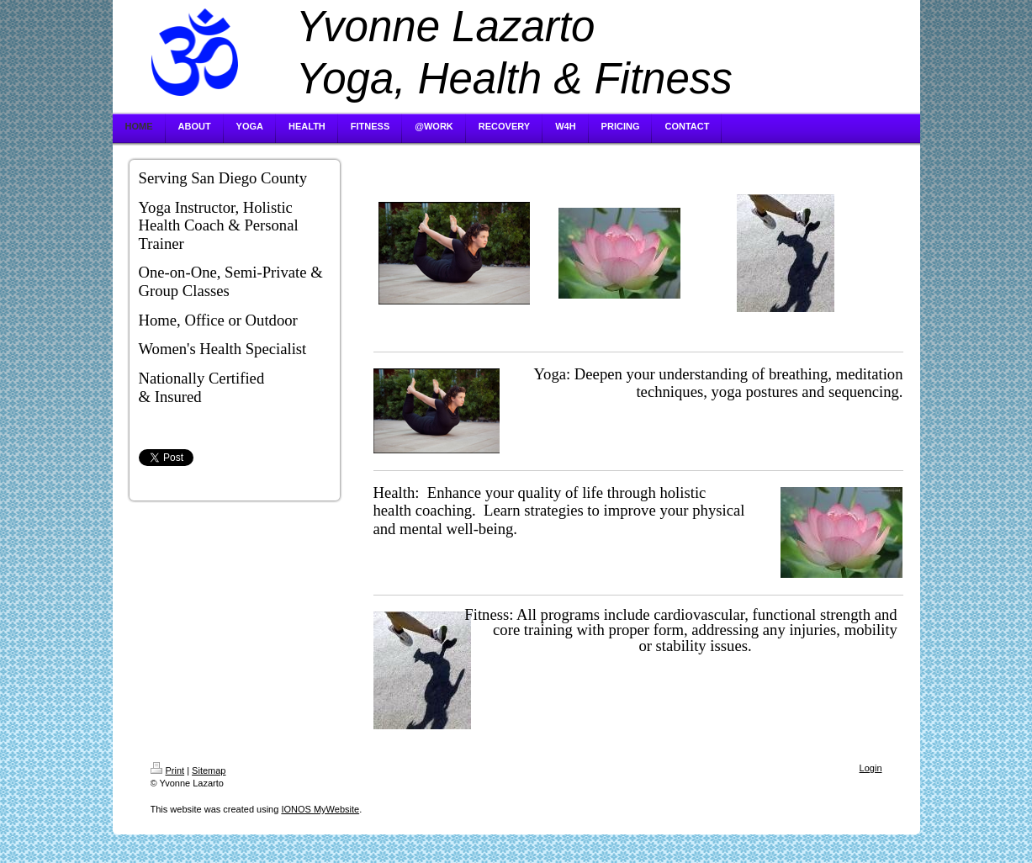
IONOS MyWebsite (320, 809)
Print (168, 770)
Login (871, 768)
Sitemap (208, 770)
